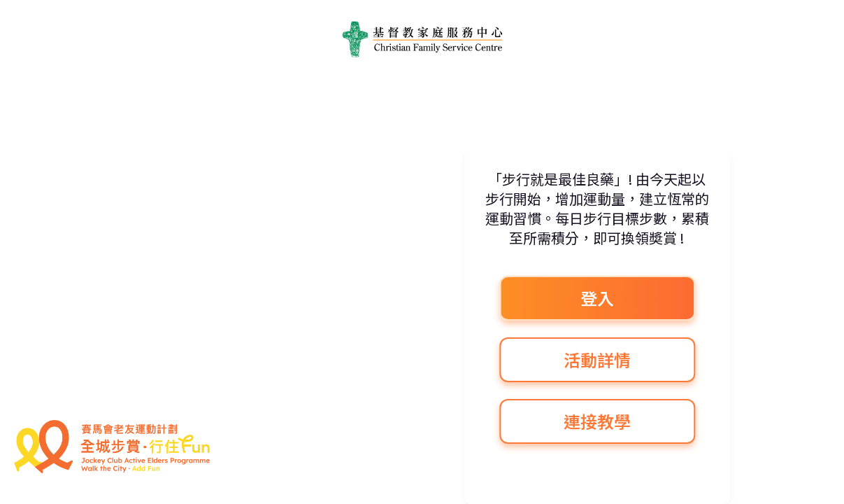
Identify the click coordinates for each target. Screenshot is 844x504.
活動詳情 (597, 359)
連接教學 (597, 421)
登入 (597, 298)
